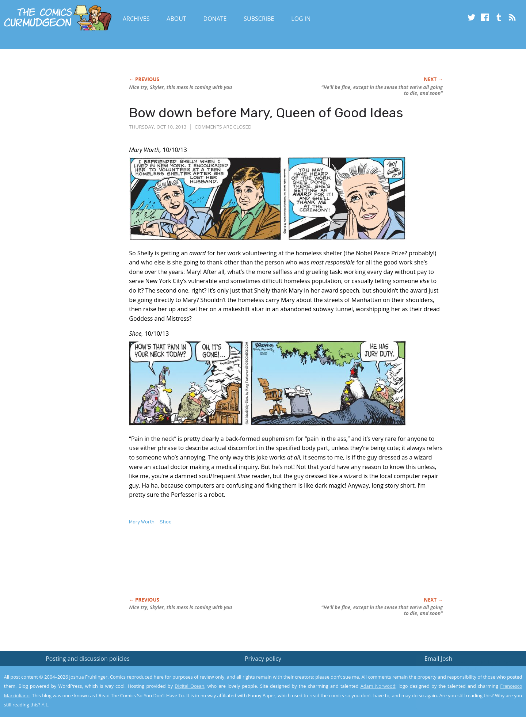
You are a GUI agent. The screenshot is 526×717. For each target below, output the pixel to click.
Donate (215, 19)
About (176, 19)
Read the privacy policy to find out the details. (461, 671)
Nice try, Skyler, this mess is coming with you (180, 87)
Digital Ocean (189, 686)
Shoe (166, 522)
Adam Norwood (378, 686)
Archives (136, 19)
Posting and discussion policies (88, 659)
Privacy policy (263, 659)
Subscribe (259, 19)
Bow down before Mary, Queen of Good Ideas (266, 113)
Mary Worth (142, 522)
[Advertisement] (262, 568)
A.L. (46, 704)
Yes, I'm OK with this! (464, 690)
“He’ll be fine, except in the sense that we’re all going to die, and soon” (382, 90)
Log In (300, 19)
